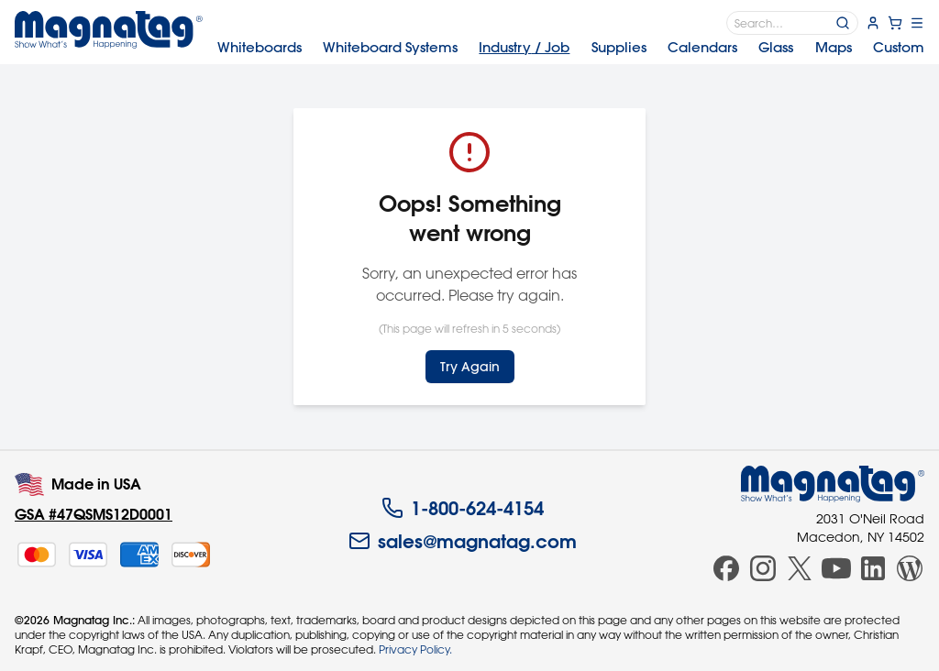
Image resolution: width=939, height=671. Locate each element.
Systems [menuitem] (390, 47)
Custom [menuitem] (898, 47)
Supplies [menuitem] (618, 47)
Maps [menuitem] (833, 47)
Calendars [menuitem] (702, 47)
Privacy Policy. (415, 649)
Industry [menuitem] (524, 47)
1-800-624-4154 (462, 508)
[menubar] (570, 47)
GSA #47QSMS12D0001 (93, 513)
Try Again (470, 366)
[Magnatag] (832, 484)
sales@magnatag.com (462, 541)
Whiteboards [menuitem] (259, 47)
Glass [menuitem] (775, 47)
